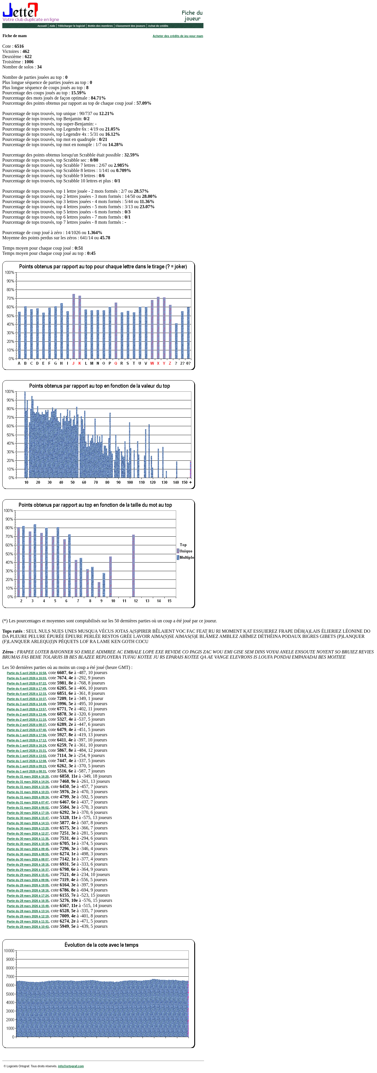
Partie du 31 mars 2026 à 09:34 (28, 797)
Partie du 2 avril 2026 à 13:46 (26, 714)
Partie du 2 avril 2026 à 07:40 (26, 730)
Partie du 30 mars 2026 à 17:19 (28, 812)
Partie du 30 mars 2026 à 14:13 (28, 823)
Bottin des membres (100, 25)
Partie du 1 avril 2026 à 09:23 (26, 766)
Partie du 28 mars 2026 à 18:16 (28, 890)
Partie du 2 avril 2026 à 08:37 (26, 724)
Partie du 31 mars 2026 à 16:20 (28, 776)
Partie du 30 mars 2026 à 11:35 (28, 838)
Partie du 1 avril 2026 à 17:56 (26, 735)
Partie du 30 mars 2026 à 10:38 (28, 844)
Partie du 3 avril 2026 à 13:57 (26, 709)
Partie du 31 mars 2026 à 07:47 (28, 802)
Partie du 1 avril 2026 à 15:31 (26, 750)
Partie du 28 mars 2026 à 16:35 (28, 900)
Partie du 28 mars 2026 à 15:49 (28, 906)
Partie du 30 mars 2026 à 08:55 (28, 854)
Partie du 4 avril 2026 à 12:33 (26, 693)
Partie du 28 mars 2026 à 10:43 (28, 926)
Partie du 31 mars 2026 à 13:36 (28, 787)
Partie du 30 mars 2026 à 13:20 (28, 828)
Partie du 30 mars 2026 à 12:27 (28, 833)
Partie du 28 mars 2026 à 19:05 (28, 885)
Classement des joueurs (130, 25)
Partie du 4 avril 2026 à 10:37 (26, 699)
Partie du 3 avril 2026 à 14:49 (26, 704)
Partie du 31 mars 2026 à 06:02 (28, 807)
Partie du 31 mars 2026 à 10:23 (28, 792)
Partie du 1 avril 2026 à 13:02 (26, 756)
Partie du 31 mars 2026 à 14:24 (28, 781)
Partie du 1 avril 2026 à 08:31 (26, 771)
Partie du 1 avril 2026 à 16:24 (26, 745)
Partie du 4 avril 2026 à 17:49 (26, 688)
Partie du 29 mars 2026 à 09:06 (28, 880)
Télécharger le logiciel (71, 25)
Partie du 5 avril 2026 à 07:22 (26, 683)
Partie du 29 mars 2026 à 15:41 (28, 875)
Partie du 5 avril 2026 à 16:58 (26, 673)
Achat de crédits (158, 25)
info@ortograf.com (71, 1066)
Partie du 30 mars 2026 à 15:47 (28, 818)
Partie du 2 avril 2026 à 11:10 (26, 719)
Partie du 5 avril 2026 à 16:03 (26, 678)
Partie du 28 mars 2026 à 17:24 (28, 895)
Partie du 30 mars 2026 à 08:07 (28, 859)
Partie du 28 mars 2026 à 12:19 (28, 916)
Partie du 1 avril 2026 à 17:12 (26, 740)
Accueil (42, 25)
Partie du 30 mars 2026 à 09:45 (28, 849)
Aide (52, 25)
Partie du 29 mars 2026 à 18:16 (28, 864)
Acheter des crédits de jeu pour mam (178, 36)
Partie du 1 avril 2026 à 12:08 (26, 761)
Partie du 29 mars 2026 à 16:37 (28, 869)
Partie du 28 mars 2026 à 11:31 (28, 921)
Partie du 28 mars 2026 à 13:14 (28, 911)
